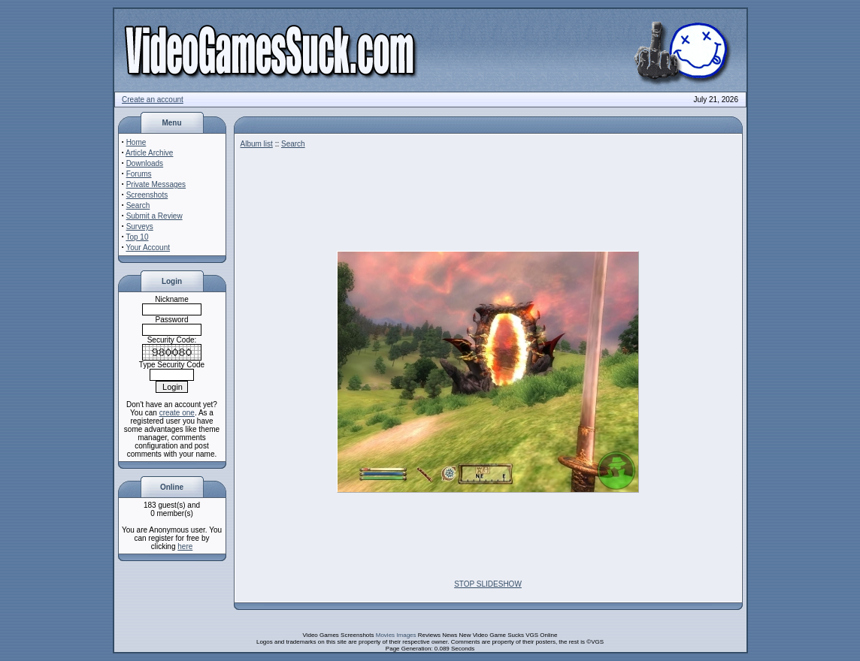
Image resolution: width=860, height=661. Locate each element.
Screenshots (147, 195)
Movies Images (396, 635)
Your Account (148, 247)
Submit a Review (154, 216)
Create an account (152, 99)
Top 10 (137, 237)
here (184, 546)
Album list (257, 144)
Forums (139, 174)
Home (136, 142)
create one (177, 413)
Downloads (144, 163)
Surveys (139, 226)
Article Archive (149, 153)
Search (138, 205)
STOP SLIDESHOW (488, 584)
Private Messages (156, 184)
